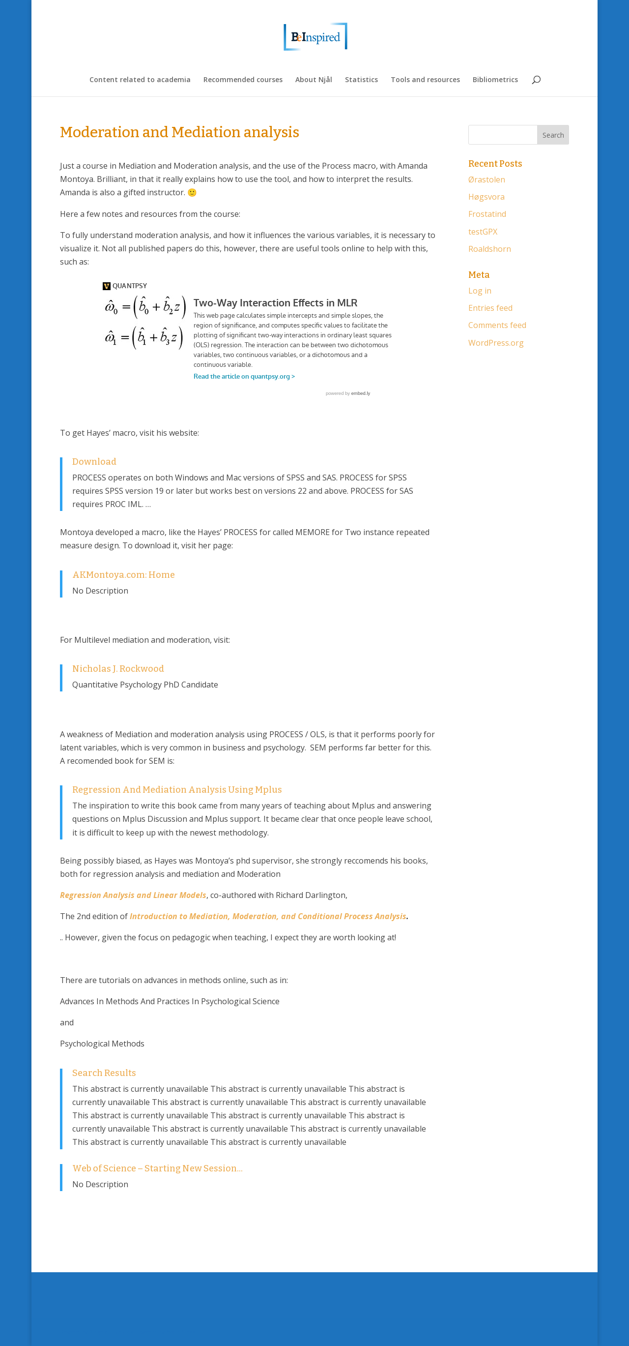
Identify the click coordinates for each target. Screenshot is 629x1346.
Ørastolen (486, 179)
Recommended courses (243, 80)
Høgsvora (486, 196)
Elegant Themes (111, 1331)
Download (94, 461)
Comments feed (497, 325)
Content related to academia (140, 80)
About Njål (313, 80)
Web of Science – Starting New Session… (157, 1168)
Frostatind (487, 214)
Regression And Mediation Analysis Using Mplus (177, 789)
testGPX (482, 231)
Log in (479, 290)
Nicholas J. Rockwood (118, 668)
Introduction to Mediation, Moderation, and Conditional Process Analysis (268, 916)
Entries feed (490, 307)
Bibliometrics (495, 80)
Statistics (361, 80)
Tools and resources (425, 80)
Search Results (104, 1073)
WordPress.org (496, 342)
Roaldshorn (489, 248)
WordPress (181, 1331)
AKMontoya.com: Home (123, 574)
